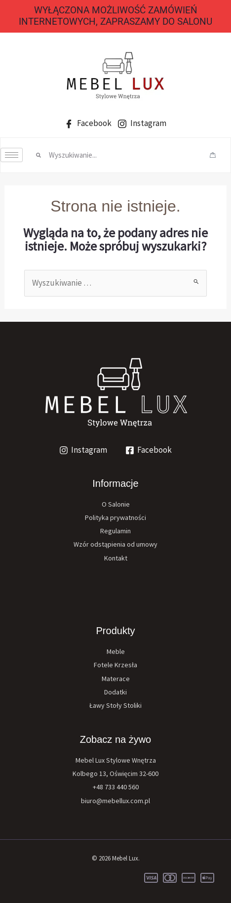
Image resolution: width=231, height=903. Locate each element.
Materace (116, 678)
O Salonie (116, 504)
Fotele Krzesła (115, 664)
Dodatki (115, 692)
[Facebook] (149, 450)
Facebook (88, 123)
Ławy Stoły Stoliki (115, 705)
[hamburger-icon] (11, 155)
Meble (116, 651)
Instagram (142, 123)
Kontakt (115, 558)
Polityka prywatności (115, 517)
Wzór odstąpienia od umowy (115, 544)
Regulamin (115, 530)
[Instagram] (83, 450)
